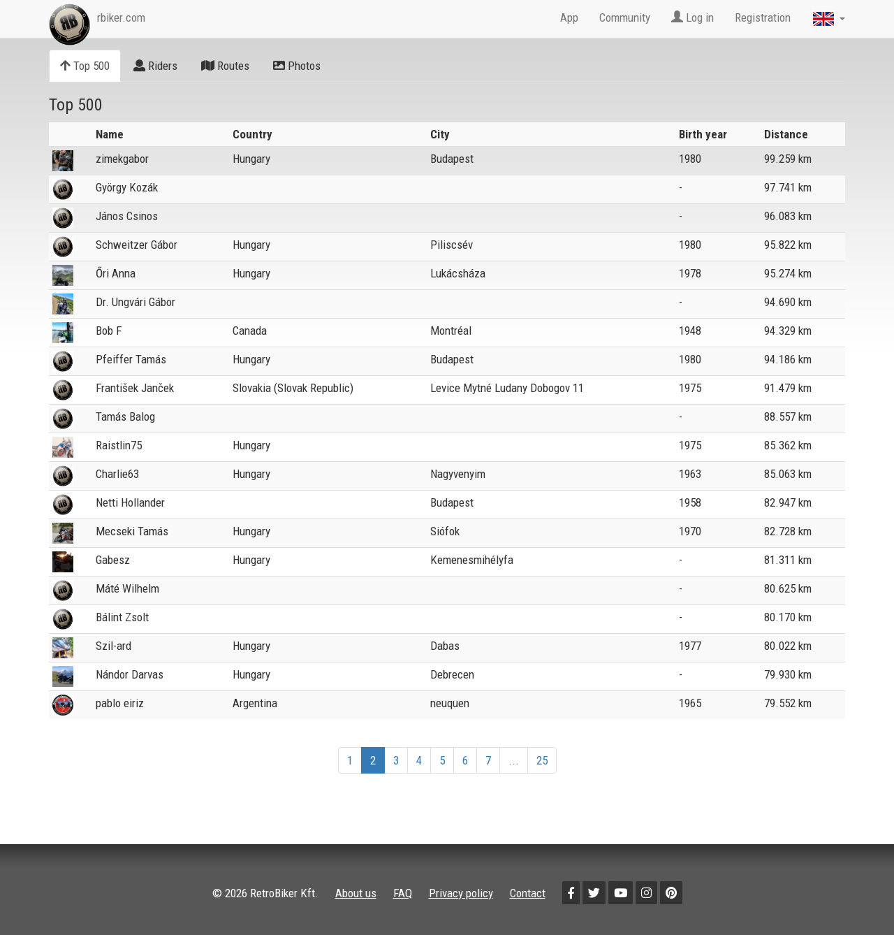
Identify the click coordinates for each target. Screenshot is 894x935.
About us (355, 893)
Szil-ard (113, 646)
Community (624, 17)
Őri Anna (115, 273)
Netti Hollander (130, 502)
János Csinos (127, 216)
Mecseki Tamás (132, 531)
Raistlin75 (119, 445)
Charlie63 (117, 474)
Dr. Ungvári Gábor (135, 302)
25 (542, 760)
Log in (692, 17)
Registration (763, 17)
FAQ (402, 893)
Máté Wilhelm (127, 588)
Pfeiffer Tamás (131, 359)
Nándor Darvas (129, 674)
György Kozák (127, 187)
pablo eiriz (120, 703)
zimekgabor (122, 159)
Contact (527, 893)
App (569, 17)
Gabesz (113, 560)
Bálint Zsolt (122, 617)
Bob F (109, 331)
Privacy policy (461, 893)
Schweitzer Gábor (136, 245)
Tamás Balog (125, 416)
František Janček (135, 388)
